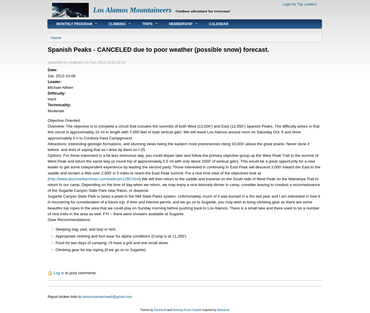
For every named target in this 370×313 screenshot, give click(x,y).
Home (56, 38)
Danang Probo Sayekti (187, 310)
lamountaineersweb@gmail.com (107, 297)
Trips (146, 24)
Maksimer (223, 310)
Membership (179, 24)
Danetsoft (160, 310)
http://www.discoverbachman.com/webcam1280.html (94, 179)
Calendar (218, 24)
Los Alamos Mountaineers (132, 10)
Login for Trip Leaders (300, 4)
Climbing (115, 24)
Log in (58, 273)
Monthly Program (72, 24)
